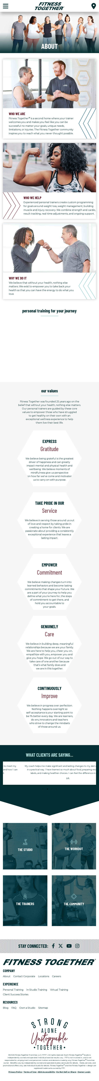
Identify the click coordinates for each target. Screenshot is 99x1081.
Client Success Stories (15, 994)
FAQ (13, 1007)
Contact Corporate (24, 976)
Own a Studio (27, 1007)
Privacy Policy (15, 1072)
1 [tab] (43, 789)
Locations (43, 976)
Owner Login (84, 1072)
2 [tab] (47, 789)
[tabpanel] (49, 773)
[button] (93, 6)
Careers (56, 976)
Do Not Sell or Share (66, 1072)
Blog (6, 1007)
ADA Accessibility (46, 1072)
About (6, 976)
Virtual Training (59, 989)
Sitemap (43, 1007)
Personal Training (13, 989)
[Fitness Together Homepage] (49, 6)
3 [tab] (51, 789)
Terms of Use (30, 1072)
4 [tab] (56, 789)
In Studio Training (36, 989)
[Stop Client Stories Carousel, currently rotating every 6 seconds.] (49, 793)
